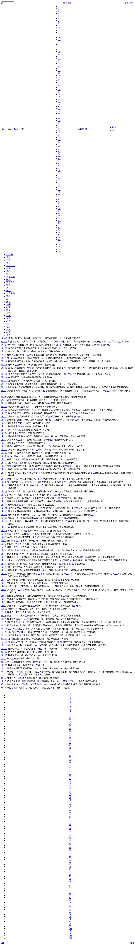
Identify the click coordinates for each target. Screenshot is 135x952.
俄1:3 (3, 615)
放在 (8, 263)
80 (59, 194)
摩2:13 (4, 453)
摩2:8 (3, 446)
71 (59, 173)
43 (59, 106)
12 (59, 32)
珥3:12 (4, 403)
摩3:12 (4, 473)
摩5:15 (4, 518)
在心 (8, 324)
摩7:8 (3, 557)
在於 (8, 329)
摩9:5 (3, 599)
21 (59, 54)
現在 (8, 299)
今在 (8, 271)
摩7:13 (4, 567)
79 (59, 192)
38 (59, 94)
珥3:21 (4, 416)
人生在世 (10, 277)
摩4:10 (4, 485)
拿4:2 (3, 672)
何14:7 (4, 338)
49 (59, 120)
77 (59, 187)
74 (59, 180)
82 (59, 199)
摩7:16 (4, 570)
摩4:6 (3, 479)
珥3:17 (4, 410)
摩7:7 (3, 554)
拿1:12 (4, 648)
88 (59, 213)
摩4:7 (3, 482)
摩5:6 (3, 498)
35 (59, 87)
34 (59, 85)
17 (59, 44)
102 (60, 247)
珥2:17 (4, 368)
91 (59, 220)
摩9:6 (3, 602)
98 (59, 237)
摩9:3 (3, 596)
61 (59, 149)
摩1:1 (3, 420)
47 (59, 116)
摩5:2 (3, 495)
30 (59, 75)
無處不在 (10, 293)
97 (59, 235)
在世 (8, 313)
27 (59, 68)
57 (59, 139)
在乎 (114, 130)
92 (59, 223)
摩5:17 (4, 527)
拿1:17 (4, 655)
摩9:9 (3, 605)
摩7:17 (4, 573)
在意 (8, 327)
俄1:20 (4, 642)
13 (59, 35)
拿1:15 (4, 652)
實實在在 (10, 282)
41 (59, 101)
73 (59, 178)
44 (59, 109)
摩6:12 (4, 550)
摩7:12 (4, 564)
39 (59, 97)
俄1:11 (4, 629)
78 (59, 189)
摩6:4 (3, 540)
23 (59, 59)
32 (59, 80)
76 (59, 185)
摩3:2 (3, 456)
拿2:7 (3, 662)
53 (59, 130)
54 (59, 132)
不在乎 (9, 254)
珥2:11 (4, 361)
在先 (8, 321)
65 (59, 158)
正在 (8, 335)
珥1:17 (4, 351)
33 (59, 82)
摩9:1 (3, 589)
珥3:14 (4, 406)
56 (59, 137)
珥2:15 (4, 365)
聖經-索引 (67, 3)
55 (59, 135)
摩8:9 (3, 583)
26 (59, 66)
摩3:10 (4, 469)
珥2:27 (4, 374)
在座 (8, 332)
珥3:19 (4, 413)
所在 (8, 288)
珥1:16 (4, 348)
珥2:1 (3, 355)
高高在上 (10, 265)
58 (59, 142)
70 (59, 170)
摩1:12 (4, 433)
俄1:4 (3, 619)
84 (59, 204)
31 (59, 78)
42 (59, 104)
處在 (8, 257)
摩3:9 (3, 466)
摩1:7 (3, 426)
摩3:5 (3, 463)
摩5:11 (4, 508)
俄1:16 (4, 635)
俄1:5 (3, 622)
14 (59, 37)
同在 (8, 290)
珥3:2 (3, 390)
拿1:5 (3, 645)
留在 (8, 274)
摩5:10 (4, 505)
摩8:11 (4, 586)
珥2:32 (4, 387)
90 (59, 218)
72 (59, 175)
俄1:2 (3, 612)
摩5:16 (4, 521)
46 (59, 113)
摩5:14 (4, 514)
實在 (8, 285)
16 (59, 42)
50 (59, 123)
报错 (132, 943)
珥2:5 (3, 358)
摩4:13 (4, 491)
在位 (8, 318)
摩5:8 (3, 501)
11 (59, 30)
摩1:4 (3, 423)
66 (59, 161)
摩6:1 (3, 534)
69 (59, 168)
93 (59, 225)
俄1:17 (4, 639)
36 (59, 89)
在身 (8, 310)
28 (59, 70)
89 (59, 216)
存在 (8, 260)
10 (59, 28)
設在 (8, 279)
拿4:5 (3, 681)
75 (59, 182)
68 (59, 166)
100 (60, 242)
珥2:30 (4, 381)
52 (59, 128)
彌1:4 (3, 688)
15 (59, 39)
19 (59, 49)
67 (59, 163)
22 (59, 56)
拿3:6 (3, 668)
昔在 (8, 296)
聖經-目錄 (129, 3)
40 (59, 99)
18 (59, 47)
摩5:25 (4, 530)
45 (59, 111)
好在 (8, 268)
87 (59, 211)
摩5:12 (4, 511)
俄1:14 (4, 632)
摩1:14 (4, 436)
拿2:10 (4, 665)
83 (59, 201)
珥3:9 (3, 400)
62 (59, 151)
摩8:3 (3, 580)
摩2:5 (3, 443)
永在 (8, 302)
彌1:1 (3, 684)
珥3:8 (3, 397)
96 (59, 232)
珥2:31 (4, 384)
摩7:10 (4, 560)
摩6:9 (3, 547)
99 (59, 239)
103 (60, 249)
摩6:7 (3, 544)
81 (59, 197)
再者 (114, 127)
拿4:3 (3, 678)
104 (60, 251)
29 (59, 73)
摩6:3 (3, 537)
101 (60, 244)
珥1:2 (3, 345)
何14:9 (4, 341)
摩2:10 (4, 449)
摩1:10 (4, 430)
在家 (8, 307)
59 (59, 144)
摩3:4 (3, 459)
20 (59, 51)
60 (59, 147)
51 (59, 125)
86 (59, 208)
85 (59, 206)
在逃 (8, 315)
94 (59, 228)
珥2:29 (4, 377)
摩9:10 (4, 609)
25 (59, 63)
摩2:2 (3, 440)
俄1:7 (3, 625)
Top (2, 942)
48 (59, 118)
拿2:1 (3, 658)
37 (59, 92)
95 (59, 230)
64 (59, 156)
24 (59, 61)
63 (59, 154)
